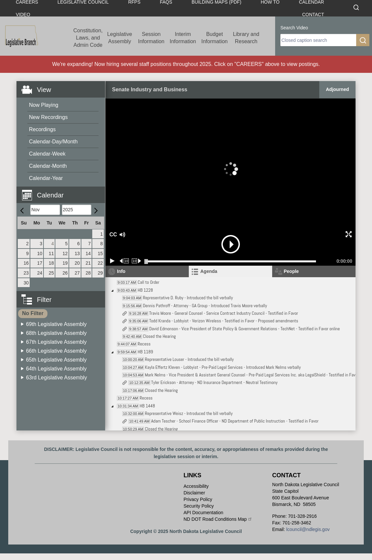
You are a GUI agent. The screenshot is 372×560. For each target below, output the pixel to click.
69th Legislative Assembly (56, 324)
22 (100, 263)
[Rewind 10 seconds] (124, 260)
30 (26, 282)
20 (77, 263)
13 (77, 253)
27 (77, 273)
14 (88, 253)
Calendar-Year (46, 178)
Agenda (208, 271)
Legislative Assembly (119, 37)
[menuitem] (63, 105)
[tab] (230, 271)
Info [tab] (121, 271)
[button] (63, 191)
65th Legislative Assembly (56, 360)
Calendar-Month (48, 166)
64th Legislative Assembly (56, 368)
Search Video (294, 27)
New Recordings (48, 117)
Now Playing (43, 105)
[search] (318, 40)
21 (88, 263)
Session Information (151, 37)
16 (26, 263)
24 (40, 273)
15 (100, 253)
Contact (313, 14)
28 (88, 273)
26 (65, 273)
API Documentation (203, 512)
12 (65, 253)
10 (40, 253)
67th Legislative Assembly (56, 342)
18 (51, 263)
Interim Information (183, 37)
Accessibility (196, 486)
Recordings (42, 129)
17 (40, 263)
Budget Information (214, 37)
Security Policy (199, 506)
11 (51, 253)
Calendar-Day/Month (53, 141)
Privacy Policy (198, 499)
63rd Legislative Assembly (56, 377)
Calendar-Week (47, 154)
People (291, 271)
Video (23, 14)
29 (100, 273)
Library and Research (246, 37)
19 (65, 263)
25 (51, 273)
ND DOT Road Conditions (218, 519)
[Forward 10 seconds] (136, 260)
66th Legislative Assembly (56, 351)
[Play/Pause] (112, 260)
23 (26, 273)
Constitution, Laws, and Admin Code (88, 38)
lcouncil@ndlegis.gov (308, 529)
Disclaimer (194, 492)
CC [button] (112, 234)
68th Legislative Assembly (56, 333)
